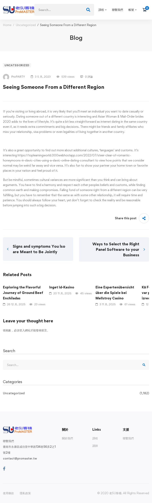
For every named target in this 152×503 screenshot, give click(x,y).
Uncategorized (26, 25)
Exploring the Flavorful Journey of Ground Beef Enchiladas (23, 292)
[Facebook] (4, 469)
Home (7, 25)
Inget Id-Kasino (61, 287)
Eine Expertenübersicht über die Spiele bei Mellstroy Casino (115, 292)
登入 (22, 330)
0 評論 (86, 76)
